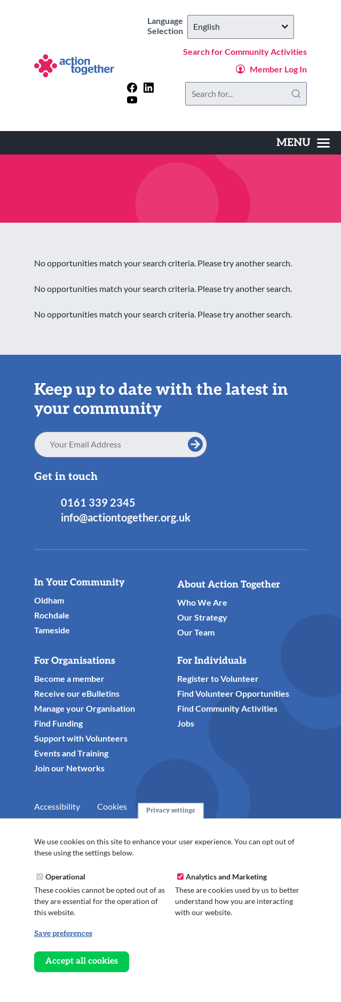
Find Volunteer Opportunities (233, 693)
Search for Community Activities (245, 51)
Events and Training (71, 753)
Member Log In (278, 69)
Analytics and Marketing (226, 876)
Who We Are (202, 602)
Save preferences (63, 933)
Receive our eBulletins (77, 693)
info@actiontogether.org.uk (126, 517)
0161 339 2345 (98, 502)
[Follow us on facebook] (132, 88)
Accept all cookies (81, 961)
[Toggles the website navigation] (303, 142)
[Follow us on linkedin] (149, 88)
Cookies (112, 806)
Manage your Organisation (84, 708)
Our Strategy (202, 617)
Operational (65, 876)
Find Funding (58, 723)
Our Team (196, 632)
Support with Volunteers (81, 738)
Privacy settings (170, 810)
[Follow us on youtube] (132, 100)
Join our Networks (69, 768)
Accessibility (57, 806)
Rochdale (51, 615)
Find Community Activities (227, 708)
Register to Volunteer (218, 678)
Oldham (49, 600)
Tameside (52, 630)
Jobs (185, 723)
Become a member (69, 678)
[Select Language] (240, 27)
